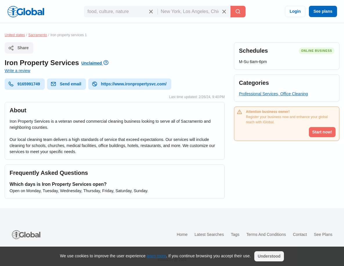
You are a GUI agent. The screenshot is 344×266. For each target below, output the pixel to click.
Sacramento (37, 35)
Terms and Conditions (266, 234)
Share (18, 48)
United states (15, 35)
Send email (66, 84)
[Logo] (26, 11)
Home (182, 234)
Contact (300, 234)
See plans (323, 11)
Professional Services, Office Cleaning (273, 93)
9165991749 (24, 84)
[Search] (238, 11)
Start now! (322, 132)
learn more (156, 256)
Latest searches (209, 234)
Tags (235, 234)
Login (295, 11)
